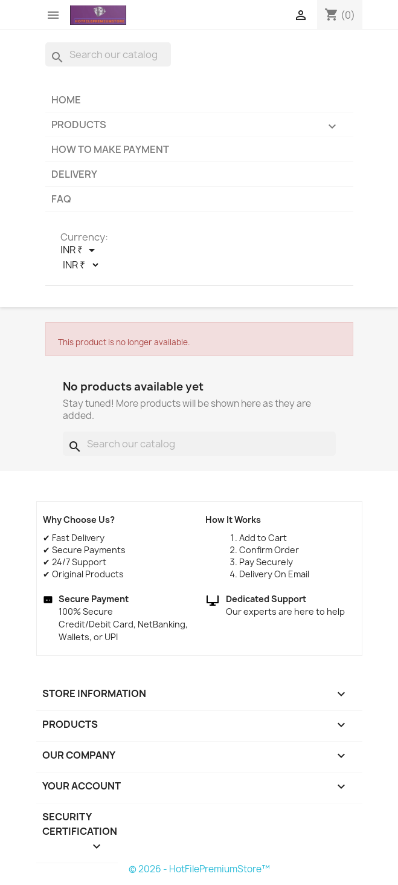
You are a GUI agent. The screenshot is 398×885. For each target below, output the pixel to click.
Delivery (74, 174)
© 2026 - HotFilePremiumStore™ (199, 869)
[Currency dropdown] (79, 250)
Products (199, 127)
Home (66, 99)
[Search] (108, 54)
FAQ (61, 199)
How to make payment (110, 149)
